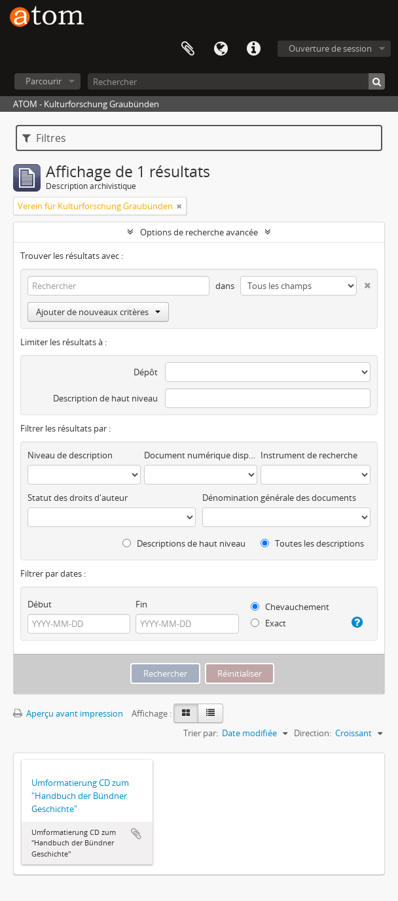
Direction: (312, 733)
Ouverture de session (330, 48)
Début (39, 604)
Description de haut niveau (105, 398)
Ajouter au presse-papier (136, 833)
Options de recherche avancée (199, 232)
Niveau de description (70, 455)
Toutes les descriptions (312, 543)
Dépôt (146, 372)
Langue (220, 49)
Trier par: (200, 733)
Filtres (44, 138)
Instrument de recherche (309, 455)
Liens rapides (253, 49)
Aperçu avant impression (68, 713)
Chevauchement (290, 607)
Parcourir (44, 81)
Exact (268, 623)
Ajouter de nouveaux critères (98, 312)
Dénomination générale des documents (279, 497)
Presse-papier (188, 49)
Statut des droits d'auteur (77, 497)
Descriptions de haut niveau (183, 543)
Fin (141, 604)
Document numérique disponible (200, 455)
